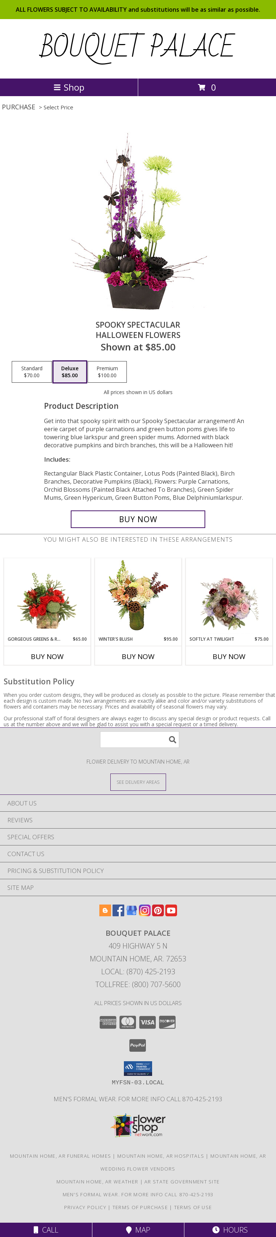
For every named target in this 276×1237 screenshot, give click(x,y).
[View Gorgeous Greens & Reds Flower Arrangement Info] (47, 597)
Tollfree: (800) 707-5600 (138, 984)
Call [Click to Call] (46, 1230)
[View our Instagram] (145, 914)
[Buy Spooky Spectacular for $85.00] (138, 519)
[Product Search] (139, 739)
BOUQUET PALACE (138, 48)
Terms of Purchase (140, 1207)
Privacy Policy (85, 1207)
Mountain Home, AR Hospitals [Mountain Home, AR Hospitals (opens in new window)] (160, 1156)
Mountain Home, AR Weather (97, 1181)
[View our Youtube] (171, 914)
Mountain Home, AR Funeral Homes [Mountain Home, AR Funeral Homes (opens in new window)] (60, 1156)
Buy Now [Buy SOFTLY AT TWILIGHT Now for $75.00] (229, 656)
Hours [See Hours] (230, 1230)
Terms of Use (193, 1207)
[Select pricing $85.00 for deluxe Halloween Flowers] (70, 372)
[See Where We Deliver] (138, 781)
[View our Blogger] (105, 914)
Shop (69, 87)
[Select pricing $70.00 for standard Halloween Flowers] (32, 372)
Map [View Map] (138, 1230)
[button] (138, 1068)
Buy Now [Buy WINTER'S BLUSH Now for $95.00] (138, 656)
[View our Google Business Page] (131, 914)
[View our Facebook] (118, 914)
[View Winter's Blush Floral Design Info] (138, 597)
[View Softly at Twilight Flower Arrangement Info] (229, 597)
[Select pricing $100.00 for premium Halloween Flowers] (107, 372)
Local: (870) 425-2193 (138, 971)
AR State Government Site (182, 1181)
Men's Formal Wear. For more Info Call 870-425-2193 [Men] (138, 1099)
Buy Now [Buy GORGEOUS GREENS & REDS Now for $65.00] (47, 656)
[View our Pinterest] (158, 914)
